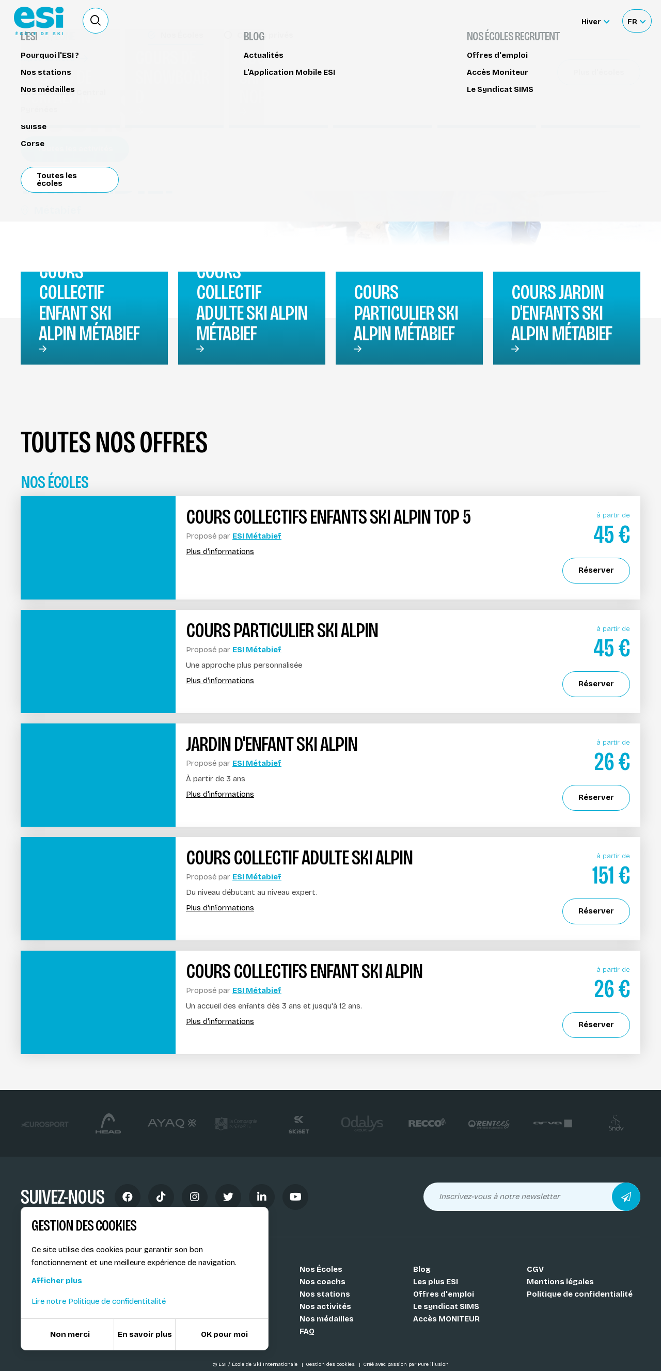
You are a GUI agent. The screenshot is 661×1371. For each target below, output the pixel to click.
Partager (563, 165)
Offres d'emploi (443, 1294)
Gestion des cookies (331, 1364)
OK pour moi (224, 1334)
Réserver (563, 135)
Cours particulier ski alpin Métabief (406, 313)
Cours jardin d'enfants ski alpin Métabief (561, 313)
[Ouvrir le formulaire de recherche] (95, 21)
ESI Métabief (256, 536)
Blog (422, 1269)
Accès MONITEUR (446, 1318)
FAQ (307, 1331)
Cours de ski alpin (60, 71)
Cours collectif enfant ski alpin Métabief (89, 302)
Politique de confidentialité (580, 1294)
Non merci (70, 1334)
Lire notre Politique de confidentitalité (99, 1301)
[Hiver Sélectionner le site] (595, 21)
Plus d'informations (220, 552)
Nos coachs (322, 1281)
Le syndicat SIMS (446, 1306)
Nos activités (325, 1306)
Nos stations (325, 1294)
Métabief (51, 210)
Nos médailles (327, 1318)
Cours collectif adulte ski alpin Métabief (251, 302)
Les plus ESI (435, 1281)
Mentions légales (560, 1281)
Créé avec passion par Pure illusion (406, 1364)
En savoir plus (145, 1334)
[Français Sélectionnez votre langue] (636, 21)
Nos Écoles (321, 1269)
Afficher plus (57, 1280)
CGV (535, 1269)
